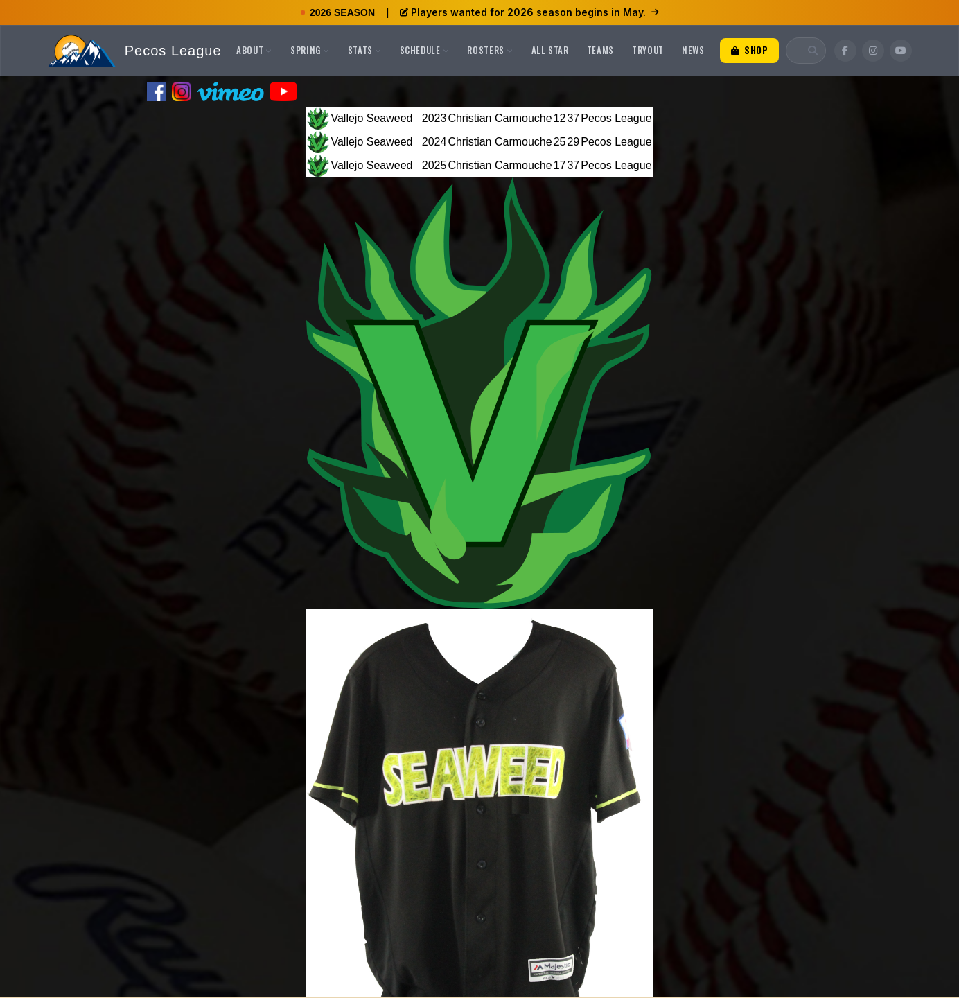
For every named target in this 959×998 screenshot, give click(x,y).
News (693, 50)
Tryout (648, 50)
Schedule (425, 50)
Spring (310, 50)
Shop (749, 50)
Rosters (490, 50)
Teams (600, 50)
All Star (550, 50)
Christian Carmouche (500, 118)
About (254, 50)
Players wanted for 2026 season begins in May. (529, 12)
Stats (365, 50)
